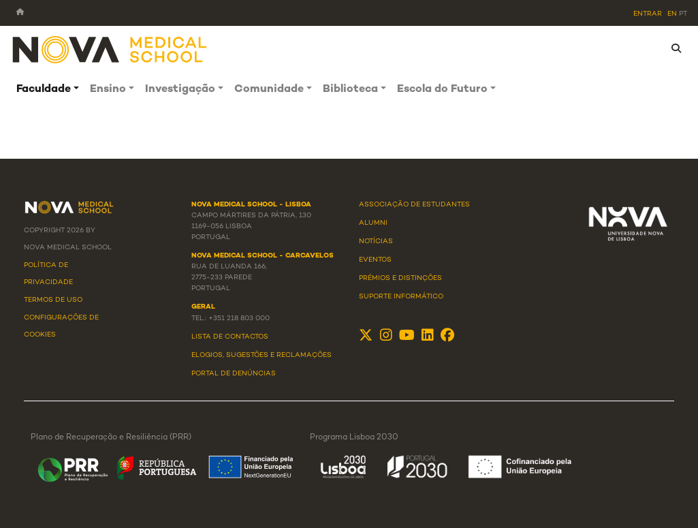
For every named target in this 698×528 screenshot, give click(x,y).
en (672, 14)
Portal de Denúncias (233, 373)
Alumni (373, 223)
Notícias (376, 241)
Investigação (180, 89)
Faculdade (43, 89)
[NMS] (110, 49)
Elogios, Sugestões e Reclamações (261, 355)
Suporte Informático (401, 296)
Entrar (647, 14)
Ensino (108, 89)
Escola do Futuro (442, 89)
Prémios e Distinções (400, 278)
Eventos (375, 260)
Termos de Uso (53, 300)
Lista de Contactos (229, 337)
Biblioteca (350, 89)
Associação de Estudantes (414, 204)
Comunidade (269, 89)
